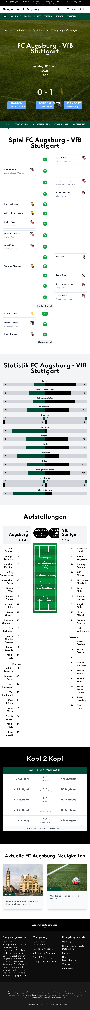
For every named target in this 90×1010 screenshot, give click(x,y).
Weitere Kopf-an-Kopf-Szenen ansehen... (45, 829)
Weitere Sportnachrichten (45, 926)
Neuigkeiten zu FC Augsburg (21, 9)
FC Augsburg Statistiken (44, 962)
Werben (70, 9)
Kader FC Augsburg (42, 957)
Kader (60, 16)
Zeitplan (48, 16)
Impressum (67, 969)
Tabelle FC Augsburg (43, 949)
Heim (5, 30)
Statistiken (72, 16)
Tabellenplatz (32, 16)
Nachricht (15, 16)
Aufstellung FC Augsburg (41, 533)
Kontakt (83, 9)
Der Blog (66, 942)
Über (59, 9)
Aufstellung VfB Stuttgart (56, 533)
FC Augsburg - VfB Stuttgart (64, 30)
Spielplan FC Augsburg (44, 953)
